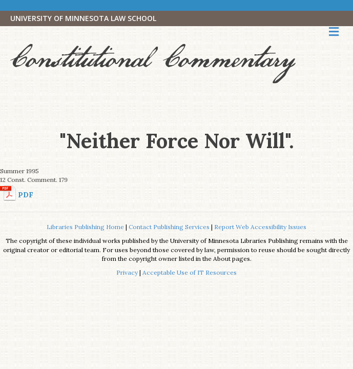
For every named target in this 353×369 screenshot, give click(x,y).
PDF (25, 194)
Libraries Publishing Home (85, 227)
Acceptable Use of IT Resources (189, 272)
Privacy (127, 272)
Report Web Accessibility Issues (260, 227)
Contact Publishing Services (169, 227)
